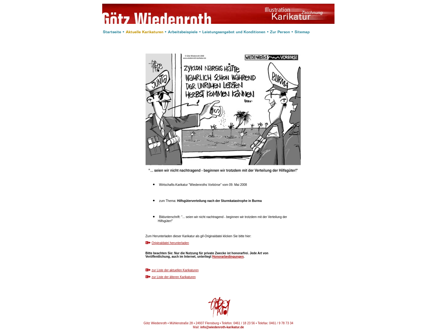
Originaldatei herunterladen (170, 243)
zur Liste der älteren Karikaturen (174, 277)
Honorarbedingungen (228, 256)
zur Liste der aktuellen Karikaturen (175, 270)
